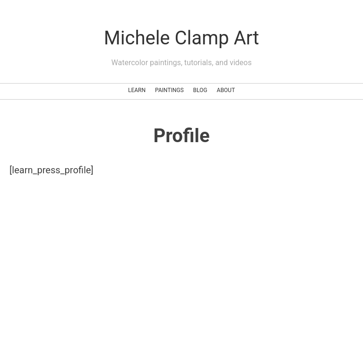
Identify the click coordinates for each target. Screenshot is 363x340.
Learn (137, 90)
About (226, 90)
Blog (200, 90)
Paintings (169, 90)
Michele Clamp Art (181, 38)
